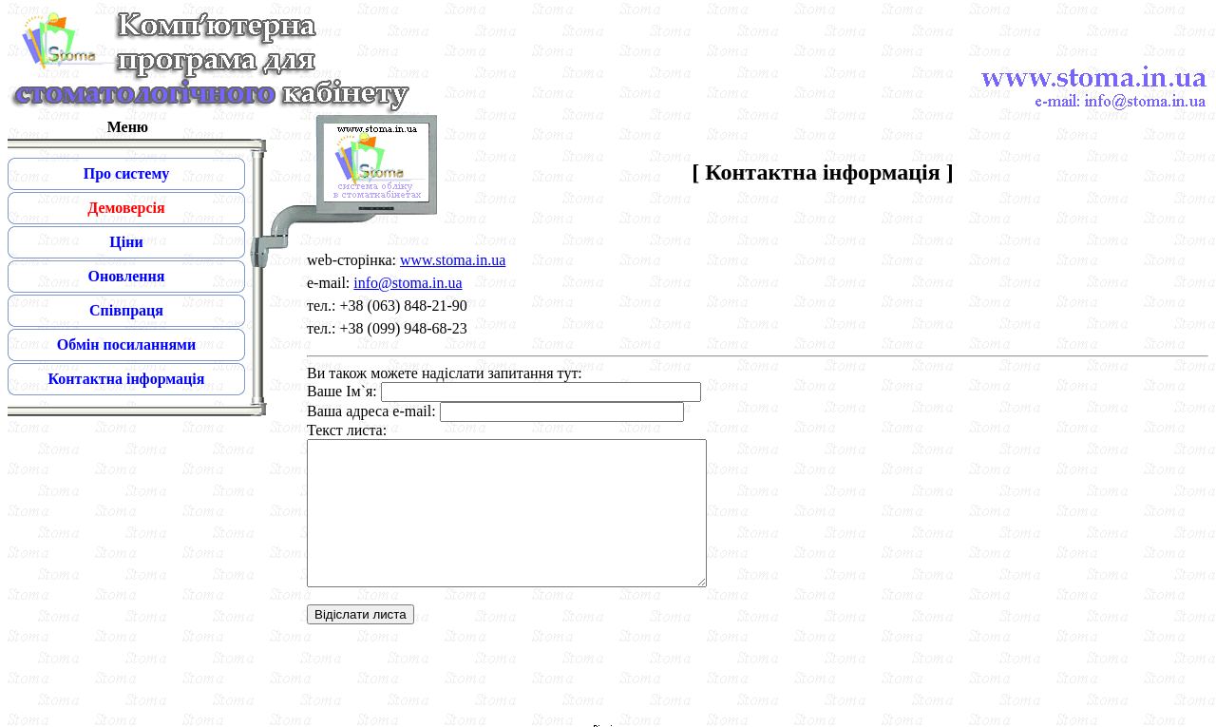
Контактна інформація (126, 379)
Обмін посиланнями (126, 344)
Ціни (125, 242)
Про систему (127, 173)
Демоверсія (125, 208)
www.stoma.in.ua (452, 260)
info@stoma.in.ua (407, 283)
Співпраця (126, 310)
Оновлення (126, 276)
